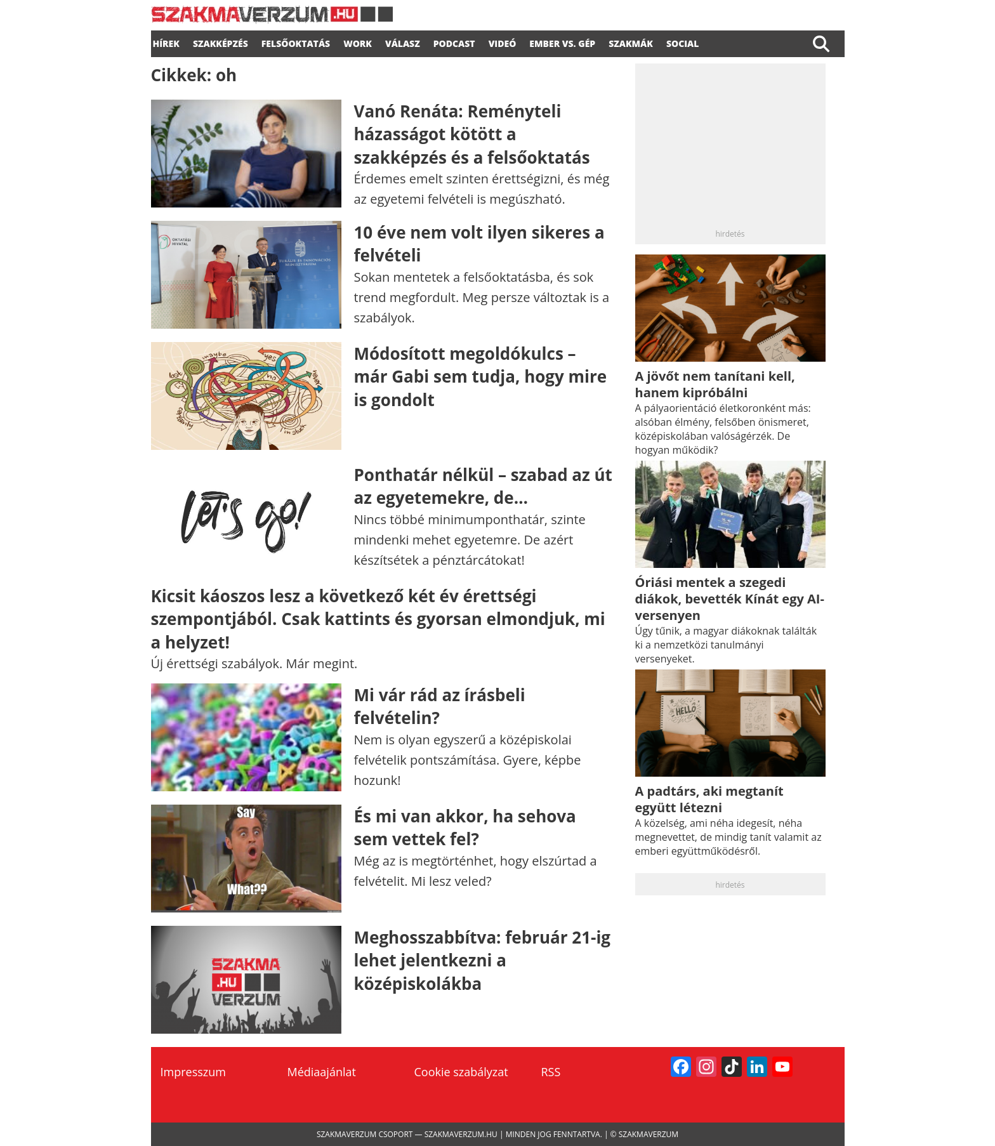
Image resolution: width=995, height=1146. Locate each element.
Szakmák (631, 41)
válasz (402, 41)
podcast (454, 41)
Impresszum (193, 1071)
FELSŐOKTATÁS (295, 41)
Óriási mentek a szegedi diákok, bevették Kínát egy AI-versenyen (729, 599)
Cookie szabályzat (461, 1071)
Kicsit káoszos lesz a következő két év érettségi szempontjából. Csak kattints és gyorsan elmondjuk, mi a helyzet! (378, 619)
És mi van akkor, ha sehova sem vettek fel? (465, 827)
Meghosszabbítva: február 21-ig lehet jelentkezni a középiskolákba (482, 960)
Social (682, 41)
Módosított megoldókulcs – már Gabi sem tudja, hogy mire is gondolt (480, 376)
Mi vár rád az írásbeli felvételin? (439, 706)
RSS (551, 1071)
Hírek (166, 41)
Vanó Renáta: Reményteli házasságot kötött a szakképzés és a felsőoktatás (472, 134)
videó (503, 41)
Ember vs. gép (562, 41)
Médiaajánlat (321, 1071)
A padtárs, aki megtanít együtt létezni (709, 799)
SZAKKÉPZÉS (220, 41)
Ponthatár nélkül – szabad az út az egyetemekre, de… (483, 486)
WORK (357, 41)
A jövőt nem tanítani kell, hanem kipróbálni (715, 384)
